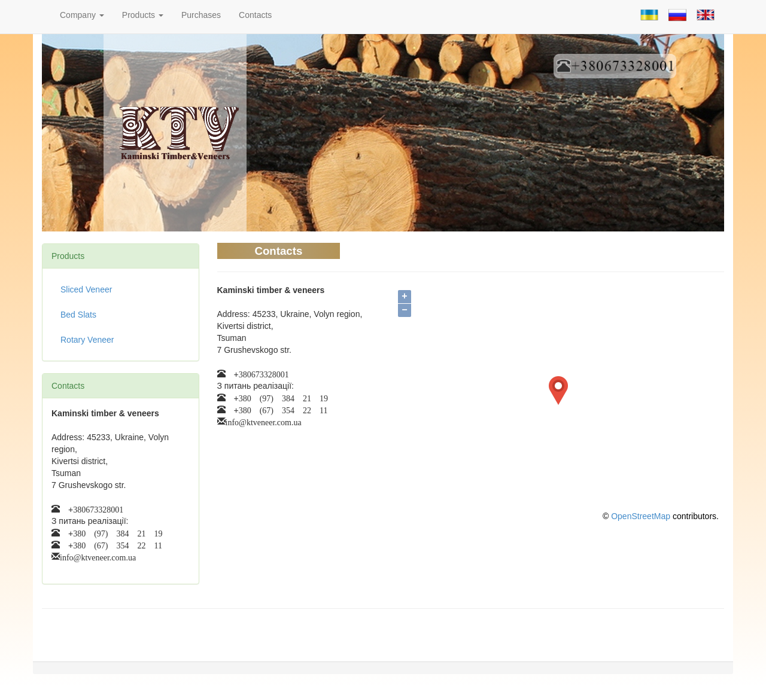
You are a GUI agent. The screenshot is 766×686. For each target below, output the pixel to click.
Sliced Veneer (86, 289)
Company (82, 15)
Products (142, 15)
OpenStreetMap (640, 516)
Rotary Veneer (87, 339)
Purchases (201, 15)
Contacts (255, 15)
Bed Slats (78, 314)
